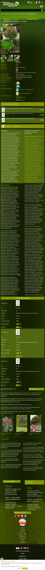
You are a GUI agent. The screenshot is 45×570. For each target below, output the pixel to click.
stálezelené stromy (20, 100)
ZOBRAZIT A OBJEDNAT (12, 126)
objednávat (28, 404)
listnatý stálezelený (20, 97)
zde (34, 411)
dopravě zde (17, 401)
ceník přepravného (27, 394)
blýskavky (18, 96)
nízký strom (19, 99)
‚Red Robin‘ (16, 191)
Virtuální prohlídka (30, 482)
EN (42, 2)
